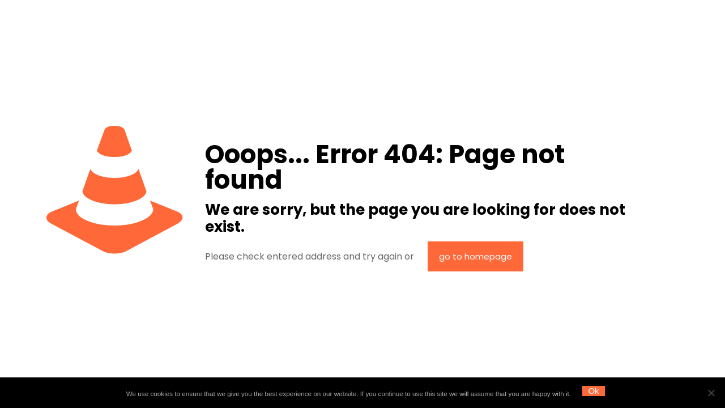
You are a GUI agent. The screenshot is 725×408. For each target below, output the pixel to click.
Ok (593, 391)
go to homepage (475, 256)
